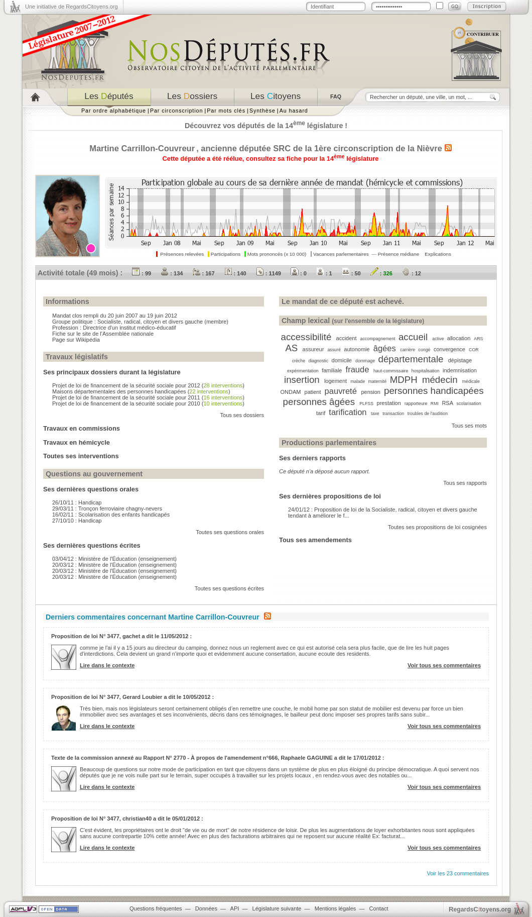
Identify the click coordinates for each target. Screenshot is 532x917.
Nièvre (429, 148)
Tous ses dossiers (242, 415)
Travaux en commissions (81, 428)
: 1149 (268, 273)
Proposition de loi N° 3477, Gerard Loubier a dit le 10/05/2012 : (132, 697)
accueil (413, 337)
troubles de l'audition (428, 413)
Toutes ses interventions (81, 456)
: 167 (203, 273)
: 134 (172, 273)
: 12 (411, 273)
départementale (411, 359)
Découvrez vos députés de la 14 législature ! (266, 126)
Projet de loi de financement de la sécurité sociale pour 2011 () (148, 397)
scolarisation (468, 403)
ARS (478, 338)
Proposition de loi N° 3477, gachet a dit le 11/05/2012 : (121, 636)
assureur (313, 349)
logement (335, 381)
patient (313, 392)
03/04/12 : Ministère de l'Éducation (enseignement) (114, 559)
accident (346, 338)
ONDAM (291, 392)
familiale (332, 370)
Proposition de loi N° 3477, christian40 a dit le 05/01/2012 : (127, 819)
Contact (378, 908)
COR (474, 349)
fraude (357, 369)
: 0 (299, 273)
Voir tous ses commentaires (444, 665)
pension (370, 392)
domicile (342, 360)
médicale (471, 381)
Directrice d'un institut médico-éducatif (129, 328)
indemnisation (460, 370)
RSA (447, 403)
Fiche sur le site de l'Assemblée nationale (103, 334)
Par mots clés (226, 111)
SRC (282, 148)
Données (206, 908)
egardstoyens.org (480, 909)
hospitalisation (426, 370)
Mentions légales (335, 908)
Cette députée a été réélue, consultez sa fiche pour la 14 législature (271, 158)
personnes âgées (319, 401)
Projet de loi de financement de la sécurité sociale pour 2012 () (148, 385)
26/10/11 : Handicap (76, 502)
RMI (435, 403)
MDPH (404, 379)
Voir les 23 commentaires (458, 873)
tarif (320, 413)
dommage (365, 360)
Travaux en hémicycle (76, 442)
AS (291, 348)
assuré (333, 349)
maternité (377, 381)
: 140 (235, 273)
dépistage (460, 360)
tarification (347, 412)
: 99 (141, 273)
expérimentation (303, 370)
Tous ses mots (469, 426)
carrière (407, 349)
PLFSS (366, 403)
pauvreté (341, 390)
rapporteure (416, 403)
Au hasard (294, 111)
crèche (298, 360)
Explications (438, 254)
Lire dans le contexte (107, 665)
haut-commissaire (390, 370)
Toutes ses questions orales (230, 532)
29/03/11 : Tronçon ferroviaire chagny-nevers (107, 508)
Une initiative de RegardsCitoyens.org (71, 7)
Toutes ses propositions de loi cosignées (437, 527)
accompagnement (377, 338)
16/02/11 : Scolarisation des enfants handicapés (111, 515)
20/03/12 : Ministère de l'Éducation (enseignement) (114, 565)
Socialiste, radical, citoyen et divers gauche (150, 322)
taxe (375, 413)
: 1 (324, 273)
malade (357, 381)
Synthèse (262, 111)
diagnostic (318, 360)
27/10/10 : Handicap (76, 521)
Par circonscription (176, 111)
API (234, 908)
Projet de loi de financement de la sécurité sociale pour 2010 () (148, 403)
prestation (389, 403)
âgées (384, 348)
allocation (458, 338)
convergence (449, 349)
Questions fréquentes (155, 908)
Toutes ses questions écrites (229, 588)
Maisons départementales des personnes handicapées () (141, 391)
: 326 (381, 273)
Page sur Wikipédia (76, 340)
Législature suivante (277, 908)
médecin (440, 379)
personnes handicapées (433, 390)
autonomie (356, 349)
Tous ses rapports (465, 483)
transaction (393, 413)
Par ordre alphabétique (113, 111)
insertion (302, 379)
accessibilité (306, 337)
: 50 (351, 273)
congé (425, 349)
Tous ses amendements (315, 540)
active (438, 338)
